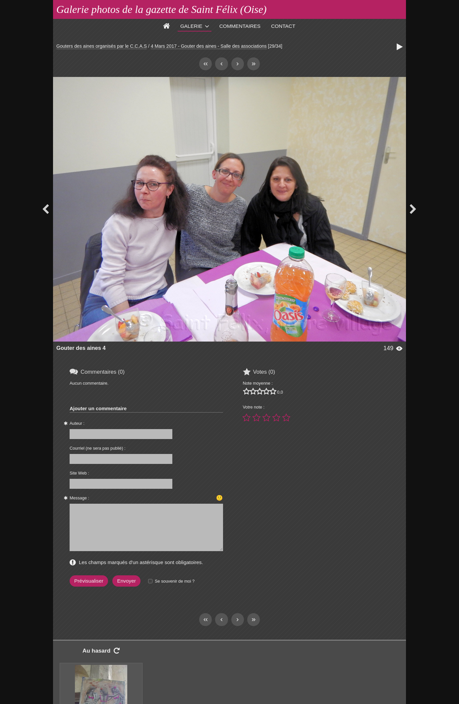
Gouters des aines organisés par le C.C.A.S (101, 46)
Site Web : (79, 473)
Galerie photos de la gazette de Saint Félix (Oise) (161, 9)
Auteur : (77, 423)
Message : (79, 497)
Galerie (191, 26)
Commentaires (239, 26)
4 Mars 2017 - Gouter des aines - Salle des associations (209, 46)
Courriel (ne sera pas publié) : (98, 448)
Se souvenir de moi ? (175, 581)
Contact (283, 26)
